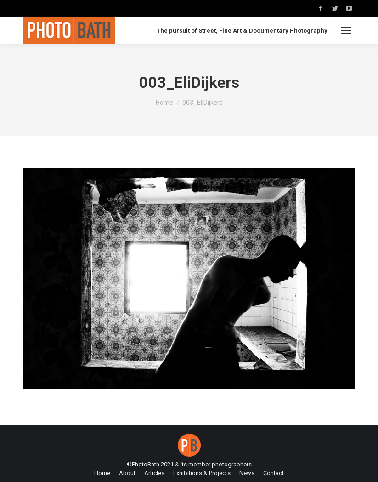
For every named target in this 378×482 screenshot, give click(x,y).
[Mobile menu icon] (346, 30)
